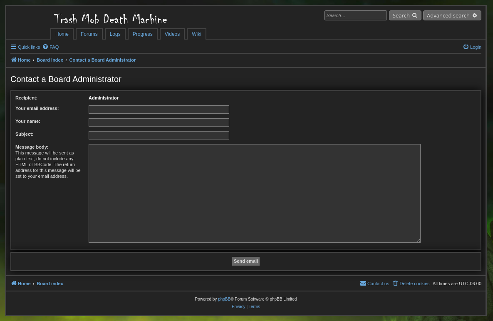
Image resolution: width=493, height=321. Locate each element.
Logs (115, 34)
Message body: (31, 146)
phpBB (224, 299)
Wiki (196, 34)
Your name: (27, 121)
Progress (143, 34)
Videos (172, 34)
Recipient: (26, 97)
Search (401, 15)
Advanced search (448, 15)
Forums (89, 34)
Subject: (24, 134)
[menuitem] (50, 47)
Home (62, 34)
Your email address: (37, 108)
